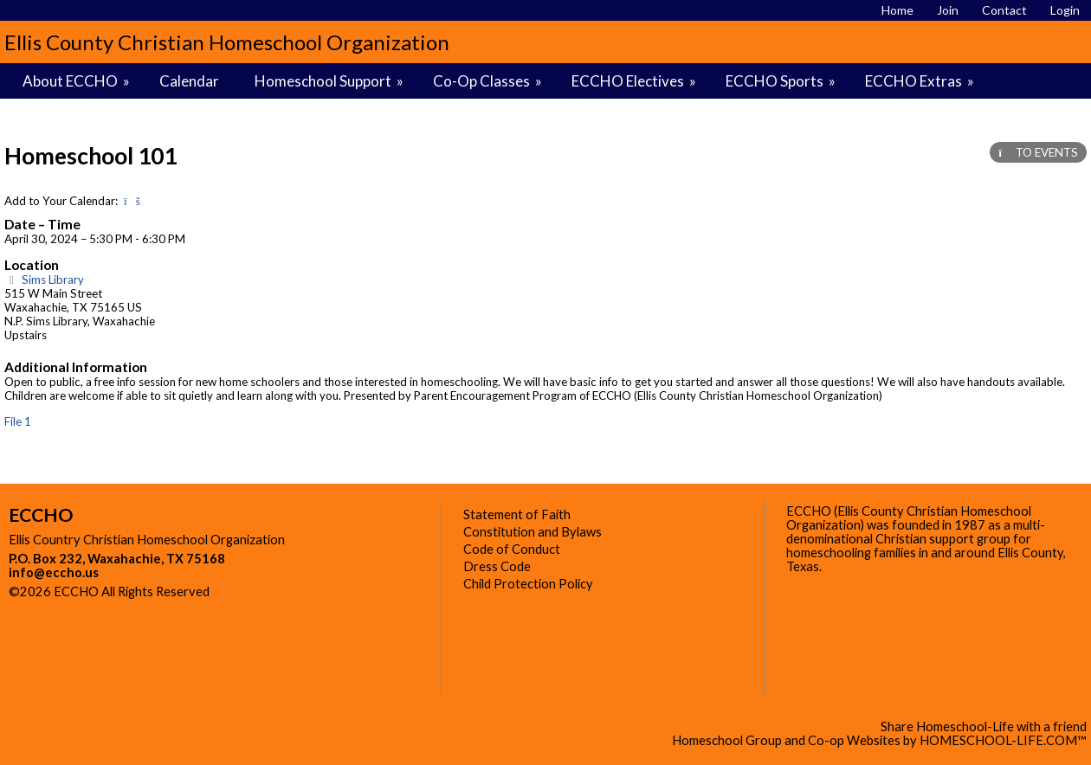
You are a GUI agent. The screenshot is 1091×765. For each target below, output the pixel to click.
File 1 (17, 421)
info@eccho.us (54, 572)
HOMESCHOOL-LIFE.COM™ (1003, 740)
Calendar (189, 81)
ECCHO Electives (635, 81)
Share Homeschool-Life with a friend (984, 726)
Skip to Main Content (285, 591)
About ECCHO (77, 81)
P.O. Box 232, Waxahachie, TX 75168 (117, 558)
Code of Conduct (511, 549)
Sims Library (44, 279)
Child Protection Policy (528, 583)
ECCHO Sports (782, 81)
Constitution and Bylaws (532, 531)
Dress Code (497, 566)
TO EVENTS (1038, 152)
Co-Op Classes (489, 81)
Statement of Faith (517, 514)
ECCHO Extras (921, 81)
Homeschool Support (330, 81)
